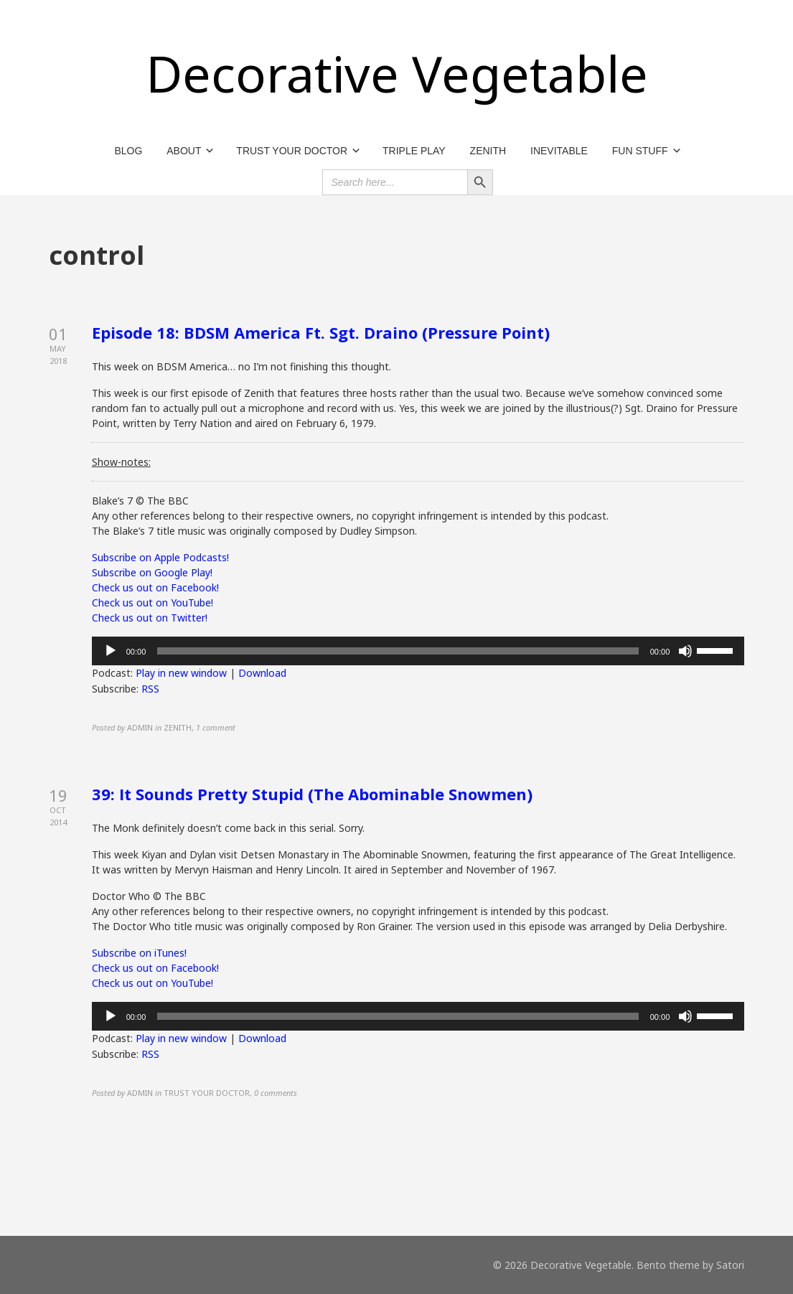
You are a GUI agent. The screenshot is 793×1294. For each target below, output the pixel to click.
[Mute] (685, 651)
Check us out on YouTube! (152, 602)
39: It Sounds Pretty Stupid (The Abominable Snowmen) (312, 794)
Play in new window (181, 673)
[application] (418, 651)
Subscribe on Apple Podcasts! (160, 557)
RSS (150, 688)
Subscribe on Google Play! (152, 572)
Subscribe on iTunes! (139, 953)
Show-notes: (121, 462)
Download (262, 673)
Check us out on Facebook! (155, 587)
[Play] (110, 651)
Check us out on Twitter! (149, 617)
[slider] (397, 651)
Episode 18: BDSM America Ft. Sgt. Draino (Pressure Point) (321, 332)
